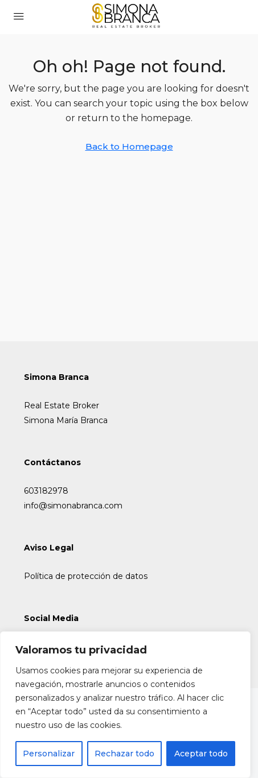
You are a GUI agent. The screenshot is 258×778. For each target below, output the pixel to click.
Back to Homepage (129, 146)
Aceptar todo (201, 753)
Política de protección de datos (86, 576)
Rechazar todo (124, 753)
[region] (125, 704)
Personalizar (49, 753)
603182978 (46, 491)
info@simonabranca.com (73, 505)
